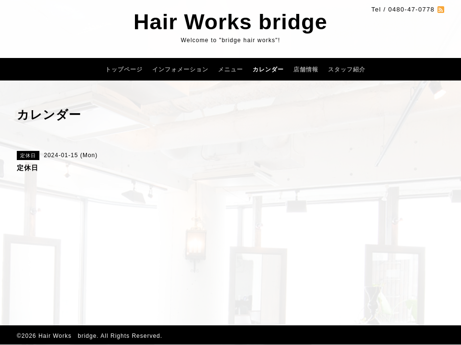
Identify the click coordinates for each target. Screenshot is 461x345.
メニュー (230, 69)
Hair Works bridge (230, 22)
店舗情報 (305, 69)
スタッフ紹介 (346, 69)
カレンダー (268, 69)
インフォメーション (180, 69)
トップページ (124, 69)
